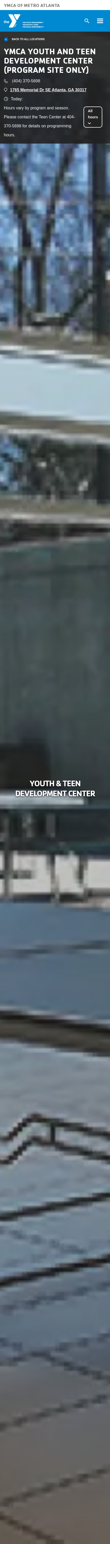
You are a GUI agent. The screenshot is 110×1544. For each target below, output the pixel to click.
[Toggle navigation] (100, 21)
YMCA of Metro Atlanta (32, 5)
